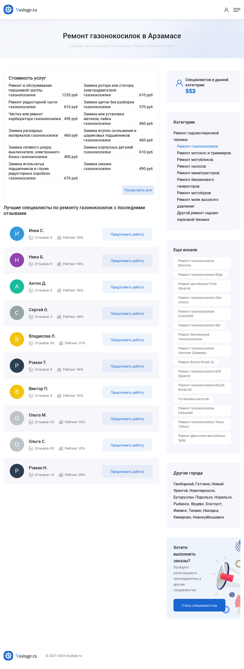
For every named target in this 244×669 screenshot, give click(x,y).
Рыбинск (181, 504)
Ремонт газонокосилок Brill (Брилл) (199, 373)
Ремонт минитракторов (198, 173)
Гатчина (202, 484)
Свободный (183, 484)
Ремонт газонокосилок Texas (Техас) (201, 424)
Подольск (204, 497)
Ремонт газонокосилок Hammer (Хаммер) (196, 350)
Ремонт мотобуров (194, 193)
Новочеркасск (202, 490)
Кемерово (182, 517)
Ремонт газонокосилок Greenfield (196, 314)
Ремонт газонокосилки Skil (199, 325)
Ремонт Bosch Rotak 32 (196, 362)
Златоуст (213, 504)
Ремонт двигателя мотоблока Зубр (201, 438)
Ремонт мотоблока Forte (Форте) (197, 286)
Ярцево (197, 504)
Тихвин (195, 510)
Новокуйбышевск (208, 517)
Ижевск (180, 510)
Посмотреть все (138, 190)
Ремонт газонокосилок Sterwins (196, 263)
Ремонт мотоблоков (195, 159)
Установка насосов (193, 399)
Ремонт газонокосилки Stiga (200, 274)
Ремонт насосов (191, 166)
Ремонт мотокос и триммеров (204, 153)
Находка (210, 510)
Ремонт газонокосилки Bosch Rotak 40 (201, 387)
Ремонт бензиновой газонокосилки (193, 337)
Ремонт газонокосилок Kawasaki (196, 410)
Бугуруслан (183, 497)
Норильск (223, 497)
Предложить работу (127, 235)
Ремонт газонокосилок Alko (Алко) (200, 300)
